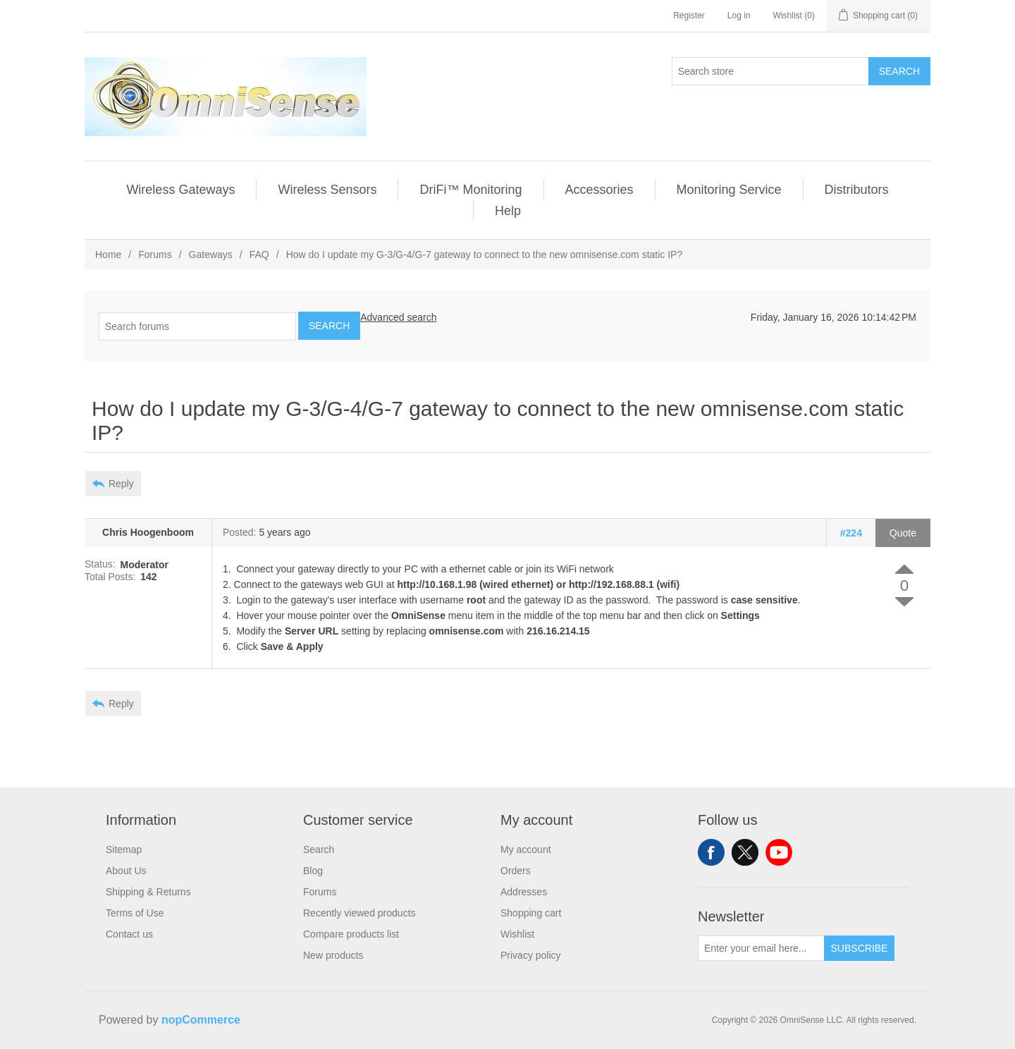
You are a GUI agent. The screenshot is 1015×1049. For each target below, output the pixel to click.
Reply (121, 483)
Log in (739, 15)
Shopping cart (530, 913)
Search (899, 71)
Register (689, 15)
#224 (851, 533)
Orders (515, 870)
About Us (126, 870)
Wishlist (517, 934)
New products (333, 955)
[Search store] (770, 71)
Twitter (745, 852)
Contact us (129, 934)
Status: (100, 564)
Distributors (857, 190)
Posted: (239, 533)
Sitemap (124, 849)
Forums (154, 254)
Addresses (523, 891)
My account (525, 849)
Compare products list (351, 934)
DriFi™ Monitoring (470, 190)
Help (508, 211)
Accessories (599, 190)
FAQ (259, 254)
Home (108, 254)
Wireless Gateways (180, 190)
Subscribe (859, 948)
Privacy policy (530, 955)
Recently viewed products (359, 913)
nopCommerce (200, 1020)
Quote (903, 533)
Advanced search (398, 317)
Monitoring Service (729, 190)
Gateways (211, 254)
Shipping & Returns (148, 891)
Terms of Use (135, 913)
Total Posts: (110, 576)
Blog (313, 870)
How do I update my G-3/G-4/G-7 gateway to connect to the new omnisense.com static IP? (484, 254)
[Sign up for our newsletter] (761, 948)
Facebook (711, 852)
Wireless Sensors (327, 190)
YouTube (778, 852)
